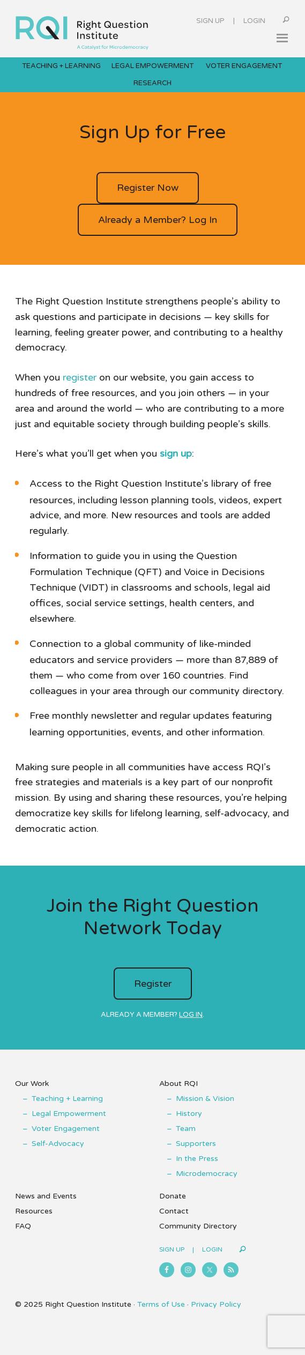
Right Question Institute (82, 29)
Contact (174, 1211)
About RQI (178, 1083)
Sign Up (210, 21)
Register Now (147, 187)
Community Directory (198, 1226)
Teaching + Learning (67, 1098)
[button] (282, 38)
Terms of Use (161, 1304)
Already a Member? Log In (157, 220)
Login (254, 21)
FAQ (23, 1226)
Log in (191, 1014)
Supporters (196, 1143)
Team (186, 1128)
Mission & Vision (205, 1098)
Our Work (32, 1083)
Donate (172, 1196)
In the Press (197, 1158)
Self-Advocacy (58, 1143)
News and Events (46, 1196)
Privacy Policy (216, 1304)
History (189, 1113)
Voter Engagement (66, 1128)
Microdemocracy (206, 1173)
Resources (34, 1211)
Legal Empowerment (69, 1113)
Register (153, 983)
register (79, 377)
